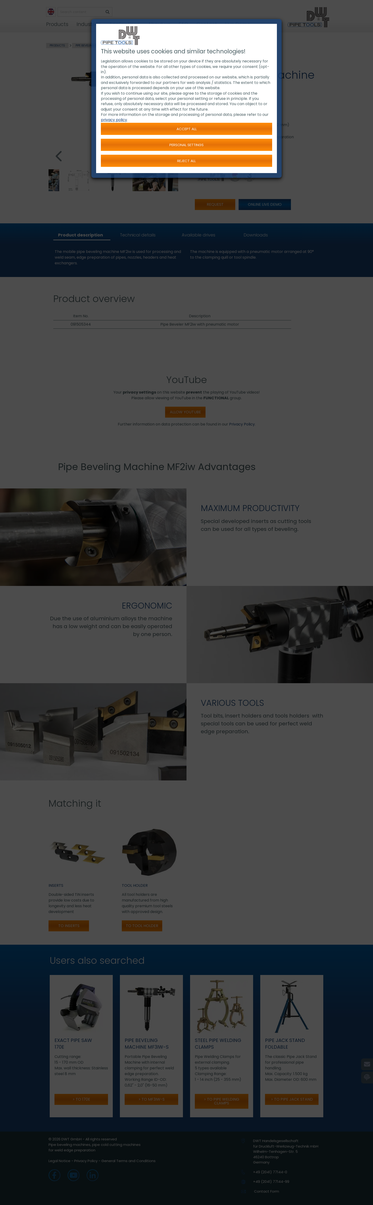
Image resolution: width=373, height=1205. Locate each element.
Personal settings (186, 144)
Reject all (186, 160)
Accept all (187, 128)
